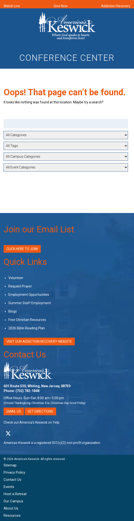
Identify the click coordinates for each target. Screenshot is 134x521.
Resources (12, 515)
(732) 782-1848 (27, 391)
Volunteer (15, 278)
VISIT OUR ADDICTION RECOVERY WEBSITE (39, 341)
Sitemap (10, 465)
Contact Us (25, 355)
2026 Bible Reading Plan (26, 328)
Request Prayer (20, 286)
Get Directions (40, 411)
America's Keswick (17, 443)
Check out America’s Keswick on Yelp (31, 422)
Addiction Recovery (115, 6)
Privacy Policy (14, 472)
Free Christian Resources (27, 320)
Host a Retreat (15, 494)
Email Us (13, 411)
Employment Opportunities (28, 295)
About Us (11, 508)
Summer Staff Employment (29, 303)
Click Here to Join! (22, 249)
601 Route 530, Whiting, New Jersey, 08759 (37, 386)
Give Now (61, 6)
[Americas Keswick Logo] (67, 27)
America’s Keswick (26, 459)
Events (9, 487)
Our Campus (13, 501)
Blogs (12, 311)
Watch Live (12, 6)
